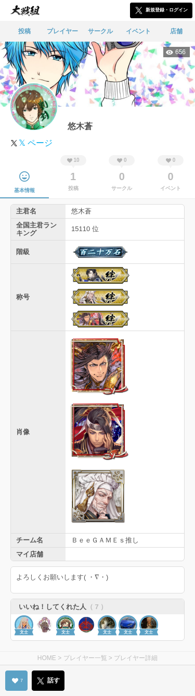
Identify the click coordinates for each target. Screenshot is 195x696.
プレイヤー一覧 (85, 658)
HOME (46, 658)
